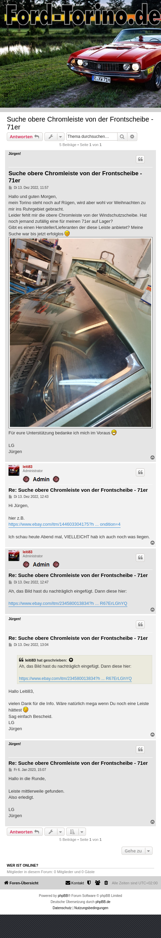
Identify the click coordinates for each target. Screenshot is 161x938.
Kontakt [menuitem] (74, 882)
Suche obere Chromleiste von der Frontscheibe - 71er (80, 123)
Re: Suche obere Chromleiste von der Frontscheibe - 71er (78, 490)
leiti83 (27, 467)
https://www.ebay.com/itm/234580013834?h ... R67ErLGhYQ (67, 603)
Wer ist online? (22, 865)
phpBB (63, 896)
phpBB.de (102, 902)
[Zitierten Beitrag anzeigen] (71, 660)
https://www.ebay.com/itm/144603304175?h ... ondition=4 (64, 524)
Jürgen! (14, 154)
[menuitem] (106, 883)
